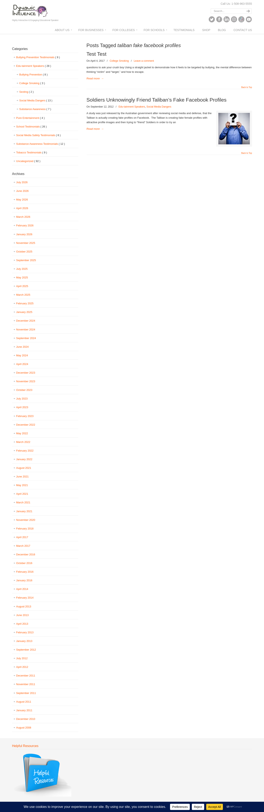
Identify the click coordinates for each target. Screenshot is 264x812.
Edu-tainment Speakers (131, 106)
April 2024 (22, 364)
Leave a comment (144, 60)
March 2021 (23, 502)
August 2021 (23, 467)
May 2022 (22, 433)
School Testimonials (31, 126)
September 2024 (26, 338)
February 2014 (25, 597)
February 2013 (25, 632)
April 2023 (22, 407)
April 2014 (22, 589)
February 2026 (25, 225)
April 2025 (22, 286)
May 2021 (22, 485)
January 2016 (24, 580)
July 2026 (22, 182)
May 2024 (22, 355)
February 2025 (25, 303)
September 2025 (26, 260)
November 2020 (25, 519)
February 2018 (25, 528)
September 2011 (26, 693)
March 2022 (23, 442)
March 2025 (23, 294)
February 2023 (25, 416)
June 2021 (22, 476)
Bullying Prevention (33, 74)
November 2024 (25, 329)
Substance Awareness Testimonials (40, 144)
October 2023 (24, 390)
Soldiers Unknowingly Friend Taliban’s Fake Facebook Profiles (157, 100)
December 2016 (25, 554)
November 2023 (25, 381)
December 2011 (25, 675)
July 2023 (22, 398)
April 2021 (22, 493)
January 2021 (24, 511)
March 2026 (23, 216)
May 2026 (22, 199)
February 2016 (25, 571)
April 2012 (22, 666)
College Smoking (119, 60)
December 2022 (25, 424)
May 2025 (22, 277)
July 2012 (22, 658)
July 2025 (22, 268)
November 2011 (25, 684)
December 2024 (25, 320)
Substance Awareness (35, 109)
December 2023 (25, 372)
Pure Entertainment (30, 118)
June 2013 (22, 615)
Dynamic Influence (30, 9)
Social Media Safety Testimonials (38, 135)
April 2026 (22, 208)
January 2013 (24, 641)
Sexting (26, 92)
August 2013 (23, 606)
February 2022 (25, 450)
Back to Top (246, 87)
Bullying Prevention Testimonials (38, 57)
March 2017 (23, 545)
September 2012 (26, 649)
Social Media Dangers (158, 106)
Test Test (97, 54)
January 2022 (24, 459)
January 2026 (24, 234)
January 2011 (24, 710)
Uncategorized (28, 161)
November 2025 (25, 242)
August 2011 (23, 701)
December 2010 (25, 718)
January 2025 (24, 312)
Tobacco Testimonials (31, 152)
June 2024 (22, 346)
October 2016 (24, 563)
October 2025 (24, 251)
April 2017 (22, 537)
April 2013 (22, 623)
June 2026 (22, 190)
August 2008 (23, 727)
